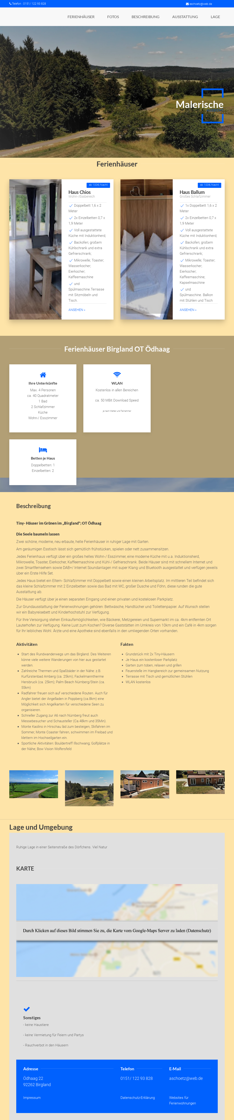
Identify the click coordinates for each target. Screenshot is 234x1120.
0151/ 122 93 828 (136, 1078)
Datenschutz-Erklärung (137, 1098)
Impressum (32, 1098)
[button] (81, 16)
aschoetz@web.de (199, 4)
